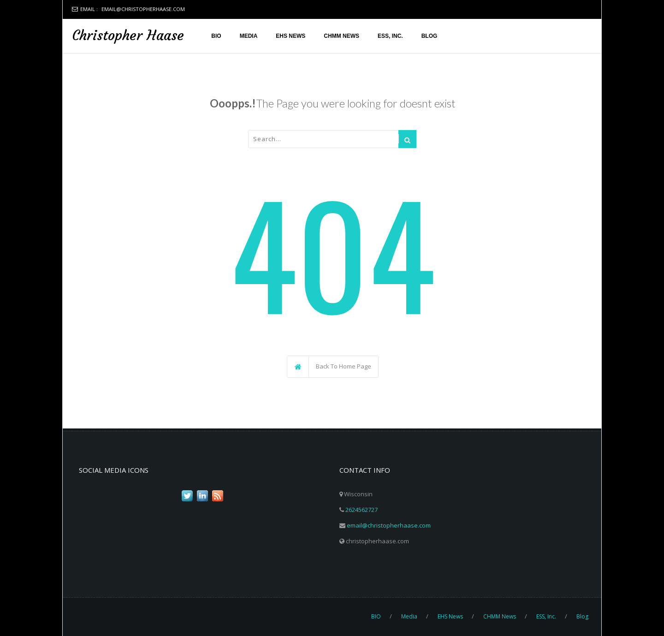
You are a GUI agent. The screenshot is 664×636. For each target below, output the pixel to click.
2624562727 (361, 509)
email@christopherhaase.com (143, 9)
